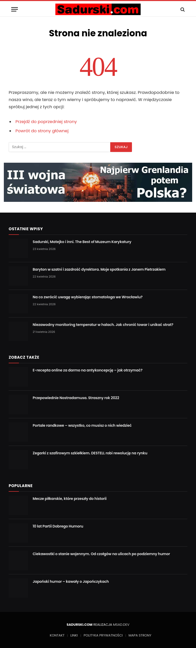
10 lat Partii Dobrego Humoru (58, 526)
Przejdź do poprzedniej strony (46, 122)
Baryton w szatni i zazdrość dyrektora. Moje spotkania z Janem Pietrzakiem (99, 269)
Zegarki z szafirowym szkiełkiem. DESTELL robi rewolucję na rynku (90, 453)
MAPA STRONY (140, 635)
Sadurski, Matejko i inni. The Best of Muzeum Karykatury (82, 241)
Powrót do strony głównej (42, 131)
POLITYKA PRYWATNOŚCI (103, 635)
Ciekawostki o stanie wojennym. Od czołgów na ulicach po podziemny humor (101, 553)
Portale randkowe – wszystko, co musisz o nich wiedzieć (82, 425)
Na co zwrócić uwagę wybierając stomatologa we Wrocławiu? (88, 297)
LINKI (74, 635)
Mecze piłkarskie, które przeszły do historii (70, 498)
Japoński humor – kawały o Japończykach (71, 581)
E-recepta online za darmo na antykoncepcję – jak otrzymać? (87, 370)
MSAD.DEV (121, 624)
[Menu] (14, 9)
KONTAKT (57, 635)
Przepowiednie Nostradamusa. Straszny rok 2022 (76, 397)
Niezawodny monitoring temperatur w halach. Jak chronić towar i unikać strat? (103, 324)
